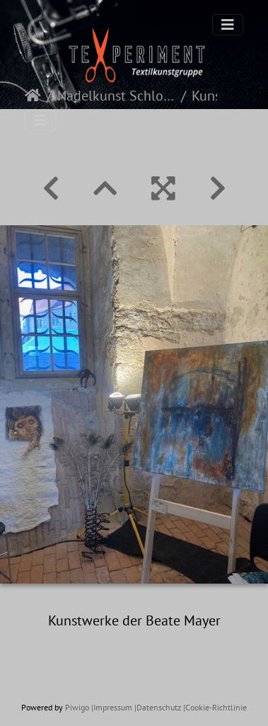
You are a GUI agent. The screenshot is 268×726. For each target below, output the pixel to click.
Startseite (33, 95)
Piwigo (77, 707)
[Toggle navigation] (227, 24)
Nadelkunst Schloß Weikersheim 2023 (116, 95)
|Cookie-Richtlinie (215, 707)
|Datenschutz (157, 707)
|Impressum (111, 707)
